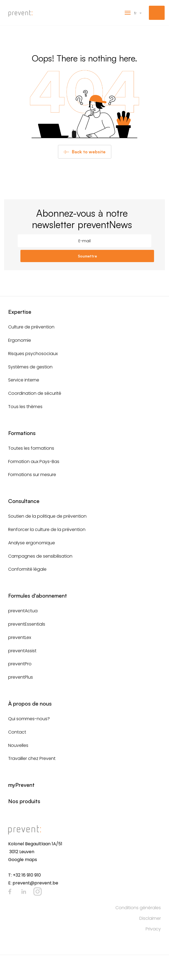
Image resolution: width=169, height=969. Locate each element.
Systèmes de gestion (30, 367)
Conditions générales (138, 908)
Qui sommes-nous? (29, 719)
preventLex (19, 637)
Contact (17, 732)
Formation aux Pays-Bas (33, 461)
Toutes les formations (31, 448)
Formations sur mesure (32, 474)
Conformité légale (27, 569)
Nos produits (24, 801)
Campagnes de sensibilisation (40, 556)
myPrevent (157, 13)
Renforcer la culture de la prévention (46, 529)
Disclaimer (150, 918)
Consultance (23, 501)
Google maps (22, 859)
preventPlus (20, 677)
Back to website (89, 151)
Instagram (37, 891)
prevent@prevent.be (35, 883)
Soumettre (87, 256)
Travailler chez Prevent (32, 758)
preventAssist (22, 651)
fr (135, 13)
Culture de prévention (31, 327)
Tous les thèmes (25, 406)
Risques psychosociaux (33, 353)
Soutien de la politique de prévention (47, 516)
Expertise (19, 311)
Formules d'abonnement (37, 595)
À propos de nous (30, 703)
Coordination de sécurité (34, 393)
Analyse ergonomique (31, 543)
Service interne (23, 380)
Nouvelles (18, 745)
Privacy (153, 929)
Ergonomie (19, 340)
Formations (22, 433)
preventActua (23, 611)
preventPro (20, 664)
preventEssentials (26, 624)
